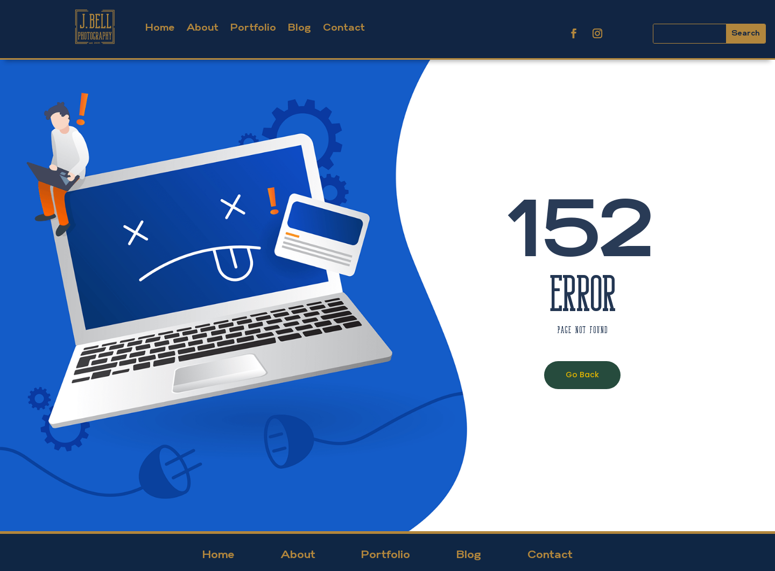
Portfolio (253, 28)
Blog (299, 28)
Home (160, 28)
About (203, 28)
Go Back (582, 374)
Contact (344, 28)
